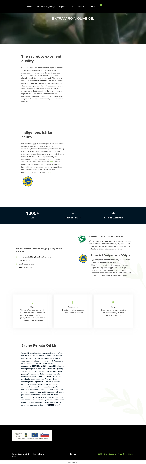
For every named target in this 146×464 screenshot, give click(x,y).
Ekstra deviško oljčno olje (45, 6)
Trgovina (62, 6)
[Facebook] (71, 454)
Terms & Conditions (125, 454)
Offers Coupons (110, 454)
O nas (72, 6)
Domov (29, 6)
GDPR (100, 454)
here (52, 162)
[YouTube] (75, 454)
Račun (91, 6)
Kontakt (81, 6)
